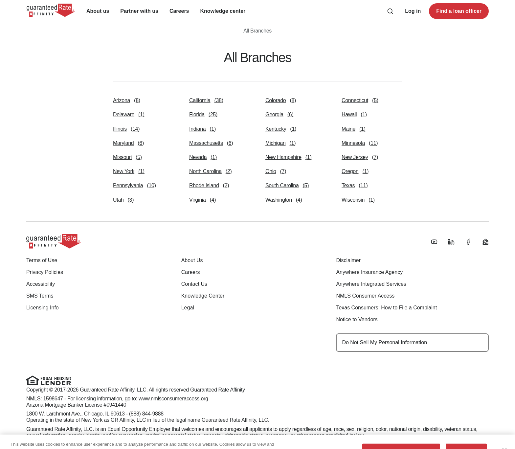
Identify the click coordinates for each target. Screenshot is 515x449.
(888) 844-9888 (146, 413)
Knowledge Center (203, 296)
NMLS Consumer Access (365, 296)
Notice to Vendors (356, 319)
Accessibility (40, 284)
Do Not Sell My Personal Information (384, 342)
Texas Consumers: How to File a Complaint (386, 307)
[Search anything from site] (390, 11)
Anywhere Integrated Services (371, 284)
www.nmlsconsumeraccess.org (173, 398)
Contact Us (194, 284)
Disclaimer (348, 260)
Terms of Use (41, 260)
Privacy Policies (44, 272)
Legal (187, 307)
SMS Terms (39, 296)
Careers (190, 272)
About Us (192, 260)
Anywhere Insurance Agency (369, 272)
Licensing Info (42, 307)
